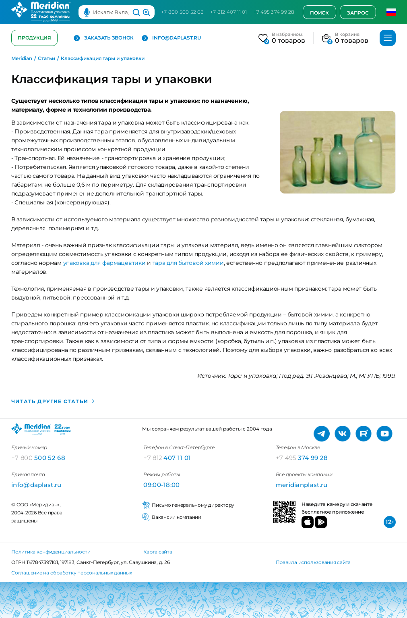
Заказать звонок (104, 38)
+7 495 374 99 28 (274, 12)
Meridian (21, 58)
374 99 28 (302, 458)
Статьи (46, 58)
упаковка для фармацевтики (104, 262)
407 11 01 (167, 458)
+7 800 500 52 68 (182, 12)
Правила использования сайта (313, 562)
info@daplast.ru (171, 38)
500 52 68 (38, 458)
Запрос (358, 13)
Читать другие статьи (50, 401)
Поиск (319, 13)
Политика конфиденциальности (51, 552)
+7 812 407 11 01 (228, 12)
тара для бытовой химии (188, 262)
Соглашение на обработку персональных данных (71, 573)
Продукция (34, 38)
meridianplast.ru (302, 485)
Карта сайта (157, 552)
